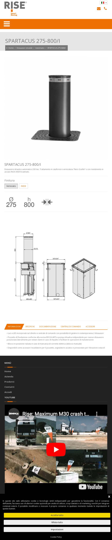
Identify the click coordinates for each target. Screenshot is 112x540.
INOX (23, 186)
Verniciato (11, 186)
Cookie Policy (56, 537)
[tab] (14, 326)
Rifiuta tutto (57, 522)
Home (11, 48)
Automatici (40, 48)
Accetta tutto (57, 515)
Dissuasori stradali (25, 48)
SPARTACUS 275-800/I (56, 48)
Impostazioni (57, 529)
